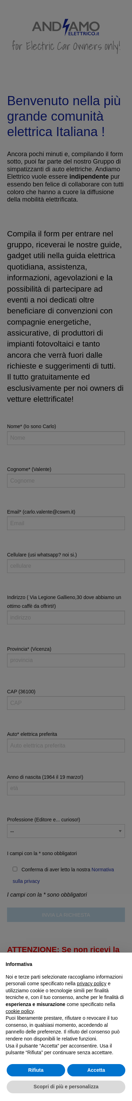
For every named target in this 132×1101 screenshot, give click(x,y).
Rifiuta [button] (36, 1070)
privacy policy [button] (91, 983)
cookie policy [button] (19, 1011)
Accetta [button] (96, 1070)
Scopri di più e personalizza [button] (65, 1086)
